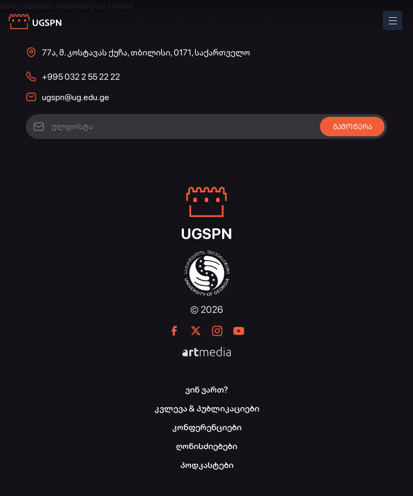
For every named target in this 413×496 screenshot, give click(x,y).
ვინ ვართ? (206, 390)
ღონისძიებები (206, 446)
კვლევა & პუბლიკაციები (206, 408)
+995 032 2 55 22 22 (81, 77)
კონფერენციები (206, 427)
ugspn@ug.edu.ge (75, 97)
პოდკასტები (206, 465)
